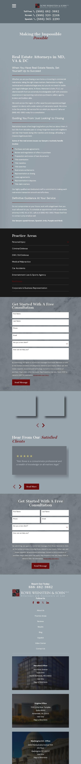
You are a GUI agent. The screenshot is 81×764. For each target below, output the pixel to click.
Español (40, 638)
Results (40, 627)
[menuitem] (39, 242)
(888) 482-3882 (47, 11)
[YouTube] (38, 602)
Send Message (21, 382)
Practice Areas (40, 616)
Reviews (40, 621)
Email (15, 335)
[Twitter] (43, 602)
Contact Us (40, 649)
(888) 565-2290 (48, 19)
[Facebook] (33, 602)
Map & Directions (40, 682)
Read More (31, 487)
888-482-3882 (40, 587)
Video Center (40, 643)
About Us (40, 610)
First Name (17, 314)
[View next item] (43, 425)
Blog (40, 632)
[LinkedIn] (47, 602)
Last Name (17, 321)
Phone (15, 328)
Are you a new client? (20, 342)
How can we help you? (21, 350)
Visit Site (40, 679)
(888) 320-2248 (47, 15)
